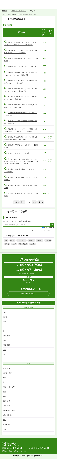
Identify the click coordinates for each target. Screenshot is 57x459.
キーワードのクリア (38, 230)
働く (4, 331)
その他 (5, 429)
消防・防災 (6, 424)
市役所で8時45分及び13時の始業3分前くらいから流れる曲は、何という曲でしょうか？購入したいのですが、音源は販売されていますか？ (21, 161)
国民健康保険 (23, 244)
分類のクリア (50, 230)
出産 (4, 312)
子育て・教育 (7, 373)
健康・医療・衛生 (9, 410)
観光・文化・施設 (9, 387)
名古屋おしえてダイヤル (28, 4)
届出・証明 (6, 368)
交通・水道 (6, 406)
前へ (22, 202)
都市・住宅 (6, 401)
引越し (5, 340)
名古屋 (14, 244)
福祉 (4, 420)
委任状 (7, 244)
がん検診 (32, 244)
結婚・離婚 (6, 336)
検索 (52, 225)
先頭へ (16, 202)
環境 (4, 396)
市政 (4, 392)
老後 (4, 350)
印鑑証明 (48, 240)
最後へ (41, 202)
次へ (34, 202)
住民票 (12, 240)
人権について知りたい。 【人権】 (16, 153)
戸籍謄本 (39, 240)
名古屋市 (4, 10)
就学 (4, 321)
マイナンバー (21, 240)
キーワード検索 (10, 218)
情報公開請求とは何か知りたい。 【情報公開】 (21, 66)
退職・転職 (6, 345)
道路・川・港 (7, 415)
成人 (4, 326)
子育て (5, 317)
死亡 (4, 354)
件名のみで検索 (49, 227)
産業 (4, 377)
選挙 (6, 240)
